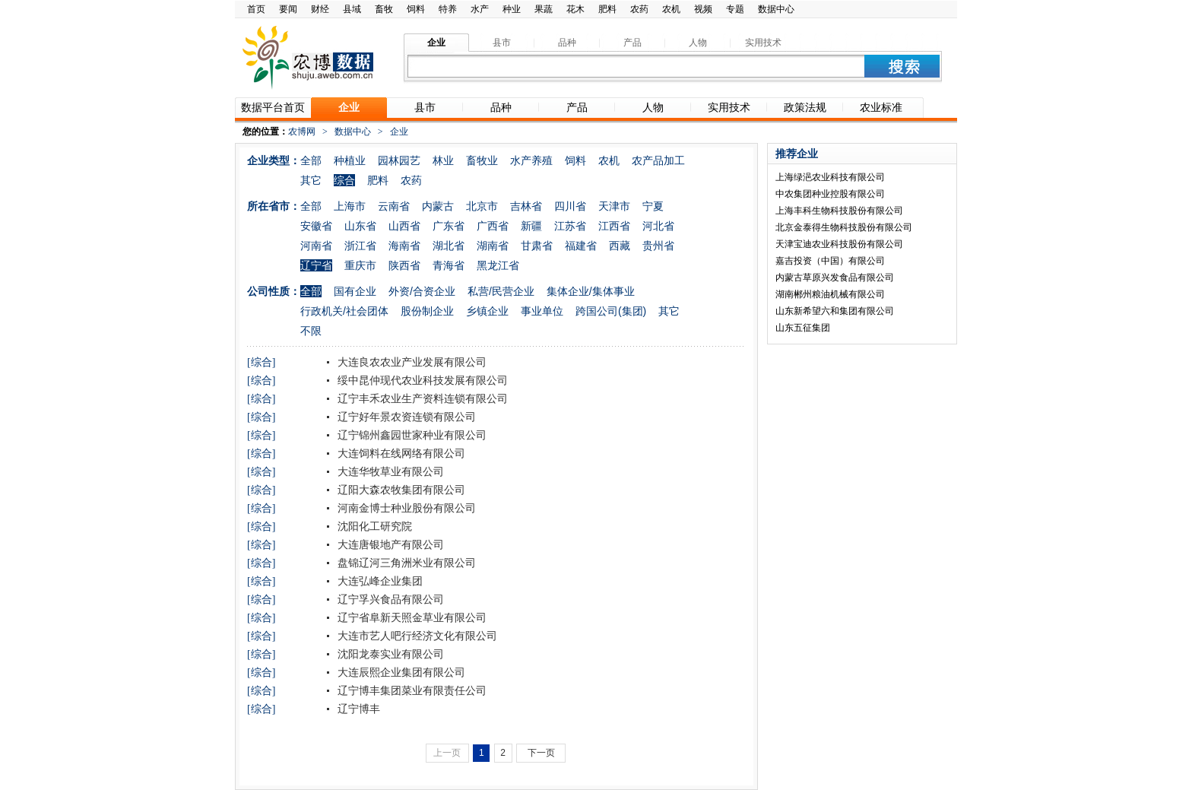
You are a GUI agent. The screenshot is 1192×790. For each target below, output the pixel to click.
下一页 (541, 752)
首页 (256, 9)
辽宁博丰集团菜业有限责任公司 (410, 690)
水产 (480, 9)
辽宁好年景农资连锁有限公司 (405, 417)
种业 (511, 9)
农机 (671, 9)
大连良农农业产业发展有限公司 (410, 362)
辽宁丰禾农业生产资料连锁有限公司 (421, 398)
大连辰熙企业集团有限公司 (399, 672)
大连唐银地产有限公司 (389, 544)
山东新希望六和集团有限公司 (834, 311)
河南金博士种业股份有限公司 (405, 508)
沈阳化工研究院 (373, 526)
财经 (320, 9)
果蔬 (543, 9)
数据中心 (776, 9)
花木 (575, 9)
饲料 (416, 9)
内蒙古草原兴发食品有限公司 (834, 277)
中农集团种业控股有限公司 (830, 194)
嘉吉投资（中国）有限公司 (830, 260)
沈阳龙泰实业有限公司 (389, 654)
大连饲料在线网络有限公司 (399, 453)
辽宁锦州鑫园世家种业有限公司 (410, 435)
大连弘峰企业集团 (378, 581)
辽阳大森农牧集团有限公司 (399, 490)
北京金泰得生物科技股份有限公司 (843, 227)
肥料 (607, 9)
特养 (448, 9)
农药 (639, 9)
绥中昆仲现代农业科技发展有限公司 (421, 380)
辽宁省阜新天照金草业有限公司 (410, 617)
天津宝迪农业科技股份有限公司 (839, 244)
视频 (703, 9)
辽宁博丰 (357, 709)
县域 (352, 9)
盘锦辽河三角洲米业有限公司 (405, 563)
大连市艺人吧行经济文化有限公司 (415, 636)
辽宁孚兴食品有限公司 (389, 599)
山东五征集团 (802, 327)
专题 (735, 9)
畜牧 (384, 9)
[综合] (261, 362)
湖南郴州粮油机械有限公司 (830, 294)
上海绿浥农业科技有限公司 (830, 177)
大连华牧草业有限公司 (389, 471)
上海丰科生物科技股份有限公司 (839, 210)
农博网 (301, 131)
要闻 (288, 9)
